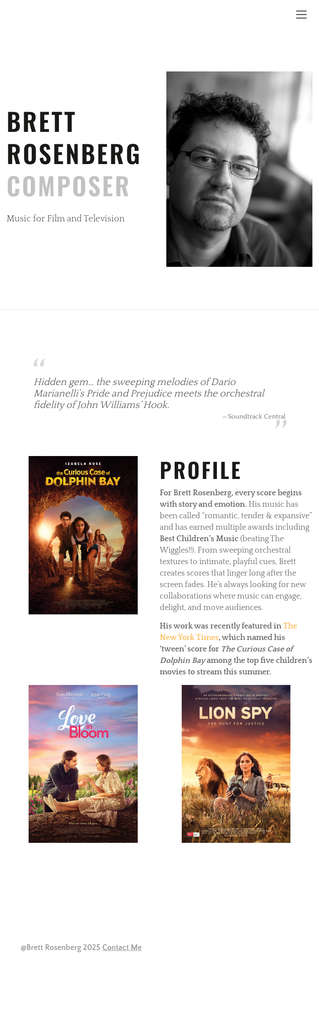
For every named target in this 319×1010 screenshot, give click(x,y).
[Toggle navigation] (301, 14)
